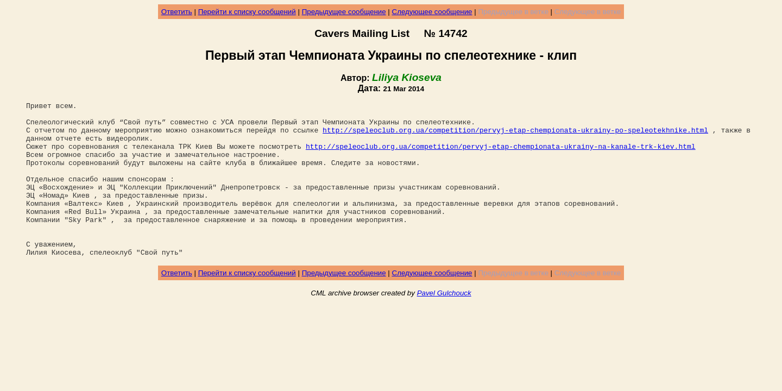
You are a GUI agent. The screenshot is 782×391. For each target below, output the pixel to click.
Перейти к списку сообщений (247, 12)
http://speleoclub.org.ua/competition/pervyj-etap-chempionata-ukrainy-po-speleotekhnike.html (515, 136)
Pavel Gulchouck (444, 324)
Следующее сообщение (432, 12)
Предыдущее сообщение (344, 12)
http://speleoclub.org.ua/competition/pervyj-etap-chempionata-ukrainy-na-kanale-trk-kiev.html (501, 156)
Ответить (176, 12)
